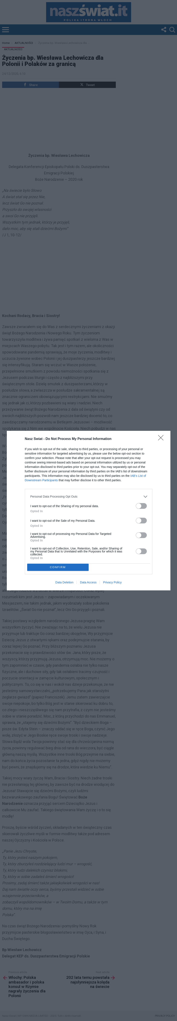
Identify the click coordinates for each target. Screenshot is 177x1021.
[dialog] (88, 510)
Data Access (88, 582)
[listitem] (88, 496)
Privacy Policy (112, 582)
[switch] (141, 506)
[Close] (162, 439)
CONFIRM (58, 567)
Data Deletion (64, 582)
